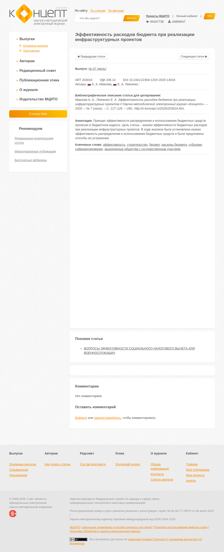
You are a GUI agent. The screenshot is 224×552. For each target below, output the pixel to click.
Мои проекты (195, 475)
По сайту (81, 10)
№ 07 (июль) (97, 68)
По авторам (116, 10)
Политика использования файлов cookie (180, 527)
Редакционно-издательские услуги (34, 140)
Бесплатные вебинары (31, 160)
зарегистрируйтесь (107, 418)
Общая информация (160, 466)
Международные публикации (35, 151)
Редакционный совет (37, 70)
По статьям (97, 10)
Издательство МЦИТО (38, 99)
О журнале (28, 90)
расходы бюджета (174, 144)
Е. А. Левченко (125, 84)
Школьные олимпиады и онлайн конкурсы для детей (117, 527)
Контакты (157, 474)
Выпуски (27, 39)
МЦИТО (75, 527)
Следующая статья (194, 56)
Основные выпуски (35, 45)
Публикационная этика (39, 80)
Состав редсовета (92, 464)
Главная (192, 464)
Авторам (27, 61)
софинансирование (89, 149)
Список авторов (162, 479)
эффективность (114, 144)
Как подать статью (58, 464)
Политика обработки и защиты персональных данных (105, 531)
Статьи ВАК (38, 114)
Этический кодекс (127, 464)
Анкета (191, 480)
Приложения (31, 50)
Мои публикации (197, 469)
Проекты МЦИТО (157, 16)
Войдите (81, 418)
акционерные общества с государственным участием (142, 149)
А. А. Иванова (100, 84)
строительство (137, 144)
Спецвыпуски (18, 469)
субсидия (195, 144)
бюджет (154, 144)
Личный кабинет (187, 16)
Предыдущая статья (91, 56)
